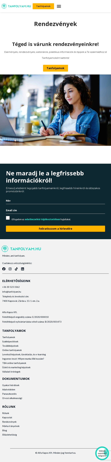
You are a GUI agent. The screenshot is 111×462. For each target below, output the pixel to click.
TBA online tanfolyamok (14, 363)
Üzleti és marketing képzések (16, 367)
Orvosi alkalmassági (12, 398)
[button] (59, 6)
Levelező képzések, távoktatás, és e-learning (24, 354)
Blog (4, 430)
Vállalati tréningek (11, 371)
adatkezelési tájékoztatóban (42, 219)
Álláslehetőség (9, 434)
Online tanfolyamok (12, 350)
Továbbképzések (10, 345)
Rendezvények (9, 421)
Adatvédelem (8, 389)
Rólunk (5, 413)
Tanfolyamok (8, 337)
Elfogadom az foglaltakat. (41, 219)
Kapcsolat (7, 417)
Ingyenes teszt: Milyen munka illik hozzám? (23, 358)
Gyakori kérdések (10, 385)
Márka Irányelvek (10, 426)
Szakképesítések (10, 341)
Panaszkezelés (9, 393)
